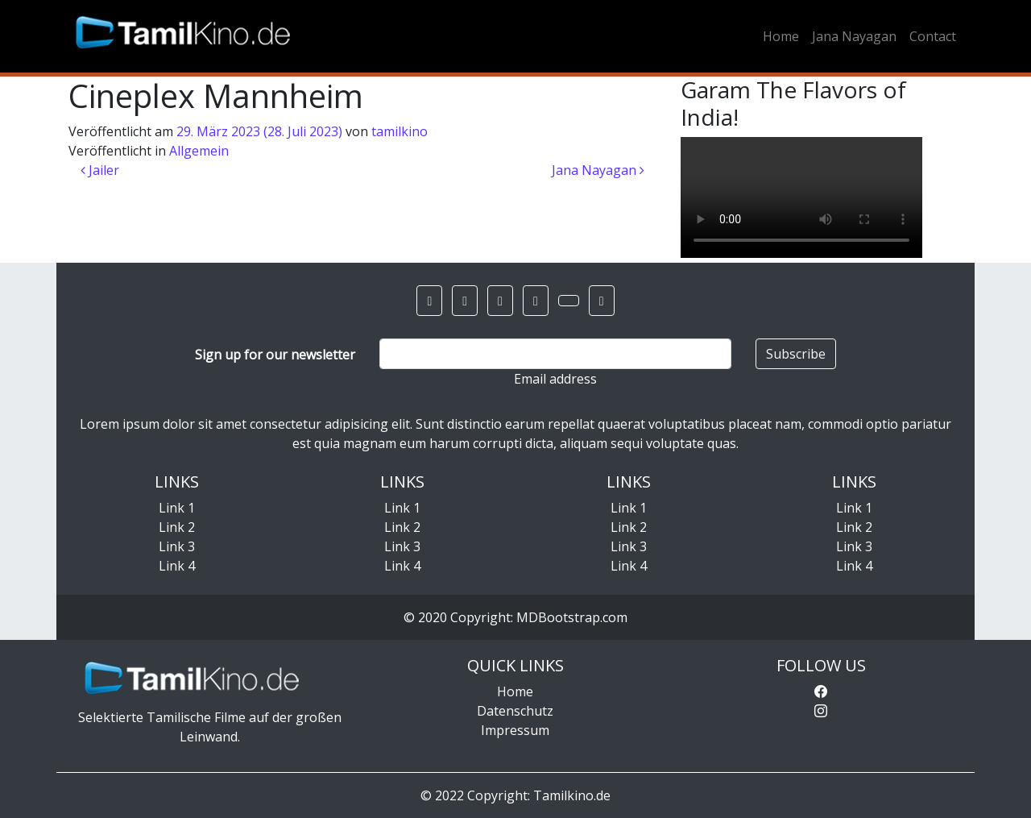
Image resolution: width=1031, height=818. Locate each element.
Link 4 (177, 566)
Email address (555, 379)
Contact (932, 36)
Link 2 (177, 527)
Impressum (515, 730)
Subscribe (796, 354)
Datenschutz (515, 711)
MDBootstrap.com (571, 617)
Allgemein (199, 151)
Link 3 (177, 546)
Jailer (100, 170)
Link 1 (177, 508)
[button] (429, 300)
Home (781, 36)
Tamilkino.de (572, 795)
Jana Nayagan (854, 36)
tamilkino (399, 131)
